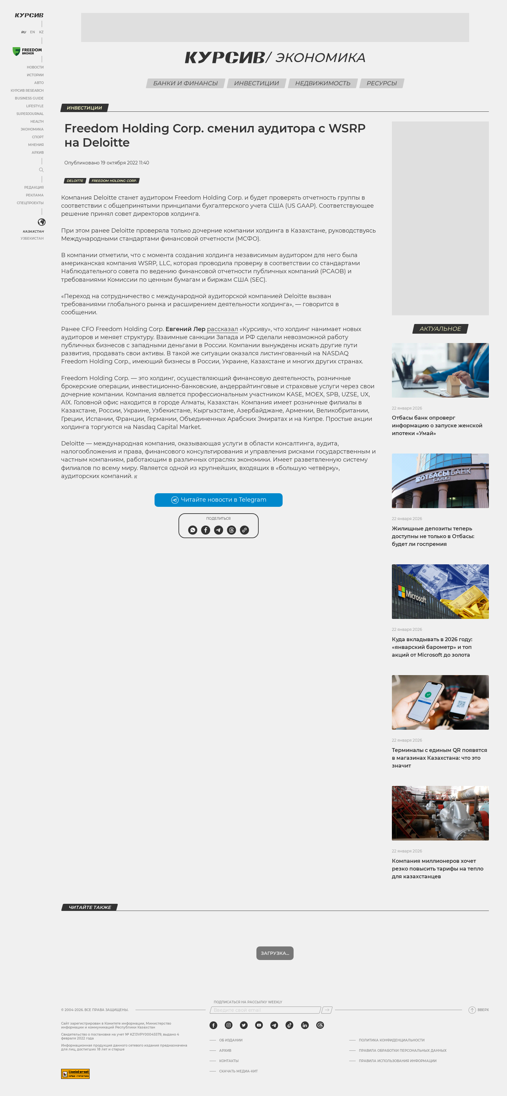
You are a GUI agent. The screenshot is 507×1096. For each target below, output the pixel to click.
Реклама (35, 195)
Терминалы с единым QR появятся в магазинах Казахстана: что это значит (439, 758)
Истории (35, 75)
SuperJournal (30, 114)
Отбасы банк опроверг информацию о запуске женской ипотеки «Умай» (437, 425)
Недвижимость (322, 83)
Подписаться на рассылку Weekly (248, 1002)
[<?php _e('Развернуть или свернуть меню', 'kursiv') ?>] (42, 222)
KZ (41, 32)
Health (37, 122)
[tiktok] (289, 1025)
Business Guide (29, 98)
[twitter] (244, 1025)
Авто (39, 83)
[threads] (320, 1025)
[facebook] (213, 1025)
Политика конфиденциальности (392, 1040)
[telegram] (274, 1025)
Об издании (231, 1040)
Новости (35, 67)
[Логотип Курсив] (29, 15)
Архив (38, 153)
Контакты (229, 1061)
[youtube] (259, 1025)
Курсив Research (27, 91)
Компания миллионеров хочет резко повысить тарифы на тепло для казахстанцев (437, 869)
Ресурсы (382, 83)
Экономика (32, 129)
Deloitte (75, 181)
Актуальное (440, 328)
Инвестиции (256, 83)
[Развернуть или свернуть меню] (41, 170)
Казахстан (33, 231)
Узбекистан (32, 238)
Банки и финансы (185, 83)
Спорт (38, 137)
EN (32, 32)
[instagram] (228, 1025)
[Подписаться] (327, 1010)
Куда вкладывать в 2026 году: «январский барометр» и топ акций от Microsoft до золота (432, 647)
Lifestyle (35, 106)
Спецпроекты (30, 203)
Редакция (34, 187)
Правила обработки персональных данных (403, 1051)
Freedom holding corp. (114, 181)
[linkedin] (305, 1025)
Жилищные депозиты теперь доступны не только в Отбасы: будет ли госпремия (433, 536)
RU (23, 32)
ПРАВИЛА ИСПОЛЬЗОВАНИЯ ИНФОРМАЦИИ (398, 1061)
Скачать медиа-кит (238, 1071)
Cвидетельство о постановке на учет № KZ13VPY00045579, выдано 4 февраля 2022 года (120, 1036)
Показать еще (275, 953)
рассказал (222, 329)
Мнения (36, 145)
